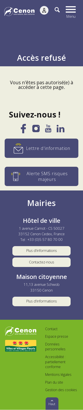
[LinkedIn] (61, 130)
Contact (51, 329)
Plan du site (54, 382)
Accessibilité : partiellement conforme (55, 362)
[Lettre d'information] (42, 148)
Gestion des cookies (61, 390)
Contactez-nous (41, 262)
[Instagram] (36, 130)
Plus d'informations (41, 250)
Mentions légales (58, 374)
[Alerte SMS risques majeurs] (42, 176)
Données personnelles (55, 347)
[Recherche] (54, 12)
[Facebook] (23, 131)
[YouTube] (48, 130)
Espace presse (56, 336)
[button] (71, 12)
